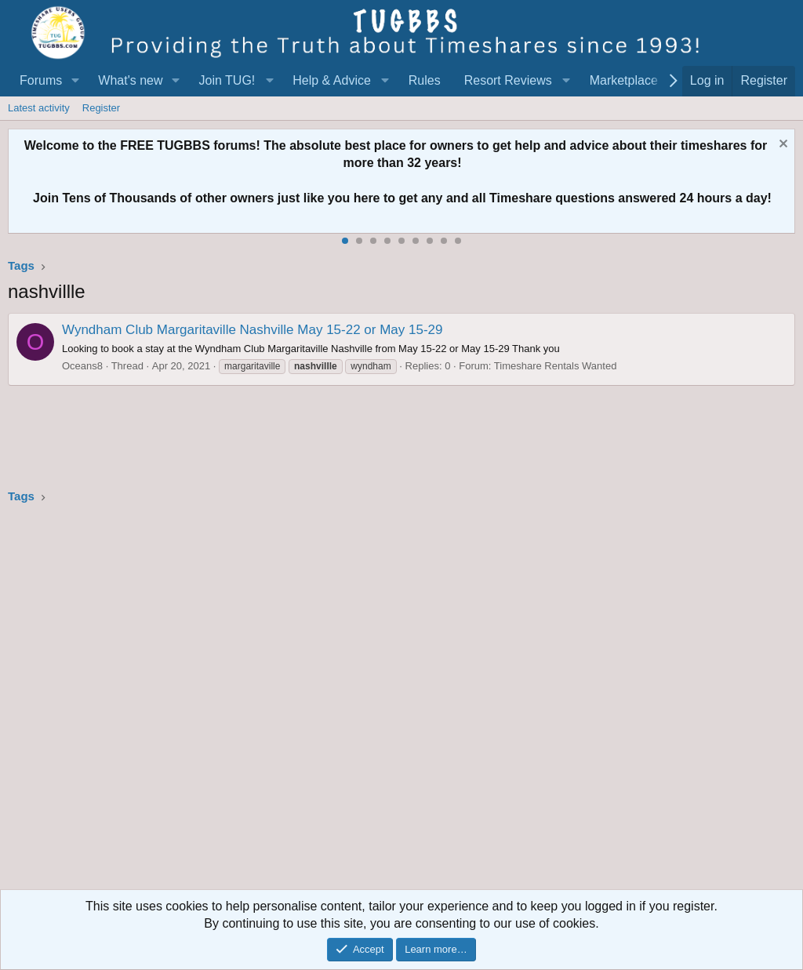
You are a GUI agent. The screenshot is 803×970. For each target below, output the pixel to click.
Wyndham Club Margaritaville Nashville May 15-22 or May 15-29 (252, 329)
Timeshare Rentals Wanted (555, 366)
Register (101, 108)
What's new (130, 80)
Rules (425, 80)
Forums (41, 80)
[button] (75, 81)
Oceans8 (82, 366)
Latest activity (39, 108)
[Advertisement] (401, 702)
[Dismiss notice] (781, 145)
